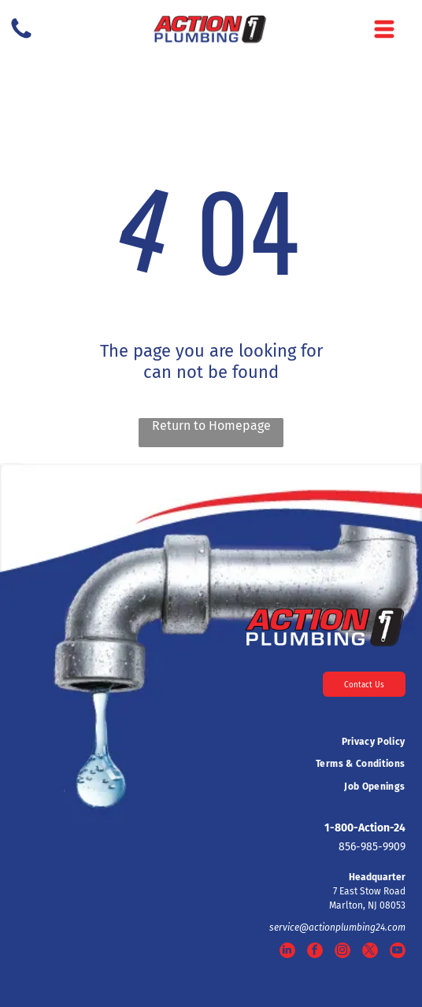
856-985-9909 (372, 846)
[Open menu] (384, 29)
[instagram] (342, 952)
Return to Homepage (211, 425)
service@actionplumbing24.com (337, 927)
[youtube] (397, 952)
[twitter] (370, 952)
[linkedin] (287, 952)
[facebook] (315, 952)
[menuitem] (211, 741)
